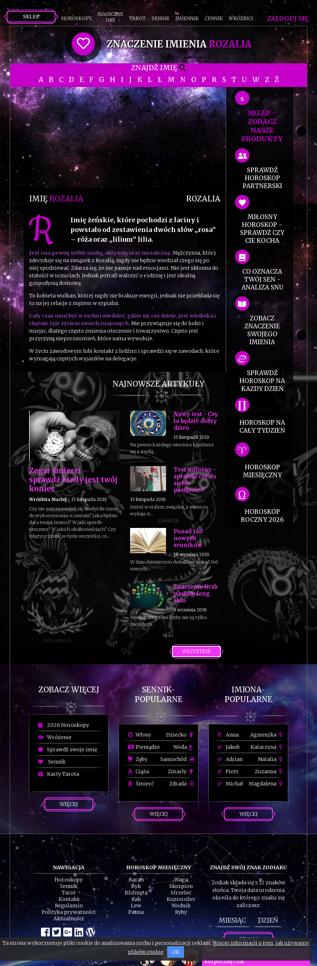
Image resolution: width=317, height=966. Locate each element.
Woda (183, 747)
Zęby (137, 759)
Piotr (228, 771)
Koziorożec (181, 899)
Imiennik (187, 18)
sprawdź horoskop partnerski (262, 178)
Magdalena (266, 783)
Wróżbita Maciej (47, 499)
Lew (136, 905)
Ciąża (138, 771)
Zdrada (181, 783)
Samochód (177, 759)
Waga (181, 879)
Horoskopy (76, 18)
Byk (136, 886)
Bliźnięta (136, 892)
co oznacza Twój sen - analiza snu (262, 279)
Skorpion (181, 886)
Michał (230, 783)
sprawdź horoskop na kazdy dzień (262, 381)
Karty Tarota (58, 774)
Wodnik (180, 905)
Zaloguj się (287, 19)
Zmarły (181, 771)
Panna (136, 912)
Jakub (229, 747)
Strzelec (181, 892)
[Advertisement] (124, 137)
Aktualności (69, 918)
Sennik (161, 18)
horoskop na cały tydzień (262, 426)
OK (175, 952)
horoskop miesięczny (262, 471)
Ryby (181, 912)
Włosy (139, 735)
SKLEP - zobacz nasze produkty (262, 126)
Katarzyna (267, 747)
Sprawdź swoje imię (67, 749)
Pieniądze (144, 747)
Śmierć (141, 783)
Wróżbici (241, 18)
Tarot (137, 18)
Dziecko (180, 735)
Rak (136, 899)
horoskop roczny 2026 (262, 516)
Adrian (230, 759)
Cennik (214, 18)
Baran (136, 879)
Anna (228, 735)
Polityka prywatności (69, 912)
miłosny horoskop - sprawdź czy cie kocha (262, 229)
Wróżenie (55, 737)
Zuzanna (269, 771)
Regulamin (69, 905)
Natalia (271, 759)
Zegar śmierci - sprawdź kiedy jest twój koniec (73, 479)
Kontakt (69, 899)
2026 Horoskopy (63, 725)
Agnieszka (267, 735)
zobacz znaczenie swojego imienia (262, 330)
